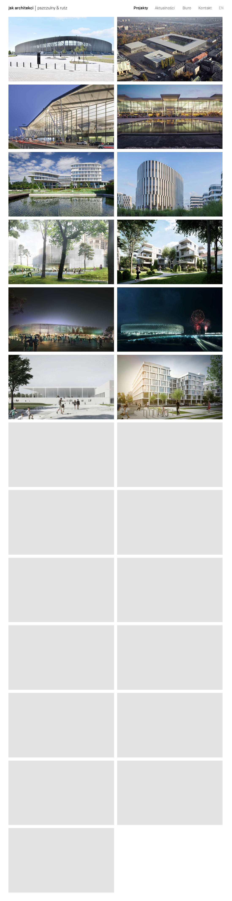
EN (221, 8)
